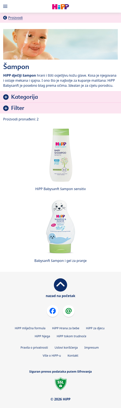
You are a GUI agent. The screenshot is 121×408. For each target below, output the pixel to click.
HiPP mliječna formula (30, 328)
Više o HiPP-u (52, 355)
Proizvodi (15, 17)
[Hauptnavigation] (6, 6)
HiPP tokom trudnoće (71, 336)
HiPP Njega (42, 336)
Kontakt (73, 355)
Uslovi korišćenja (66, 347)
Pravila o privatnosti (34, 347)
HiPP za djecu (95, 328)
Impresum (91, 347)
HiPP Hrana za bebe (65, 328)
